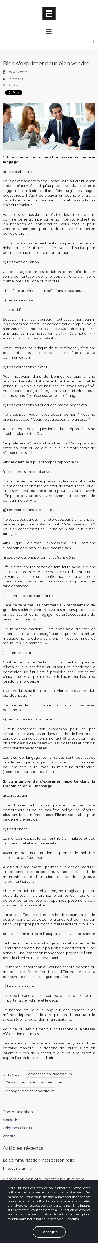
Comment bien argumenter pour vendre (44, 1178)
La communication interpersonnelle (38, 1160)
